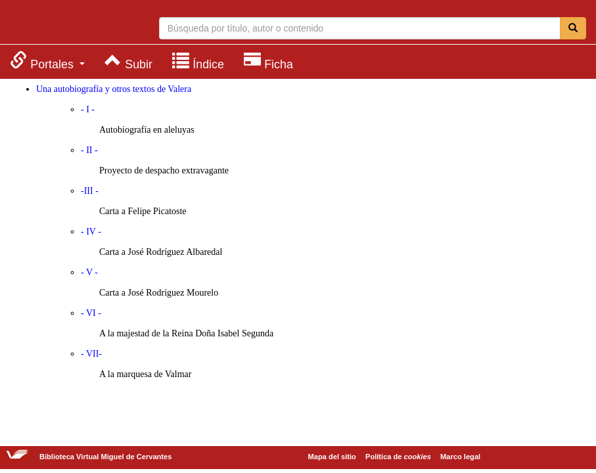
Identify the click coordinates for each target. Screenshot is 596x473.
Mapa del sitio (332, 457)
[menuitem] (47, 61)
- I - (88, 109)
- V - (89, 272)
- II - (89, 150)
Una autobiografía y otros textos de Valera (113, 89)
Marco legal (460, 457)
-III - (90, 191)
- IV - (91, 231)
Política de (398, 457)
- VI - (91, 313)
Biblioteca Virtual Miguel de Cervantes (62, 24)
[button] (47, 61)
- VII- (91, 354)
